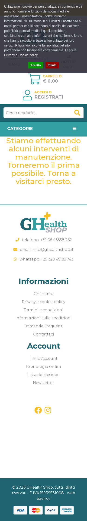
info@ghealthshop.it (53, 249)
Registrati (48, 97)
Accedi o (43, 92)
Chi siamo (43, 294)
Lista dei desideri (43, 374)
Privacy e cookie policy (43, 302)
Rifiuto (52, 65)
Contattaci (43, 334)
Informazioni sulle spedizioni (43, 318)
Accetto (35, 65)
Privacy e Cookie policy (21, 55)
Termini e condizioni (43, 310)
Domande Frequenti (44, 326)
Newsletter (43, 383)
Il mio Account (43, 358)
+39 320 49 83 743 (57, 259)
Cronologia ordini (43, 366)
